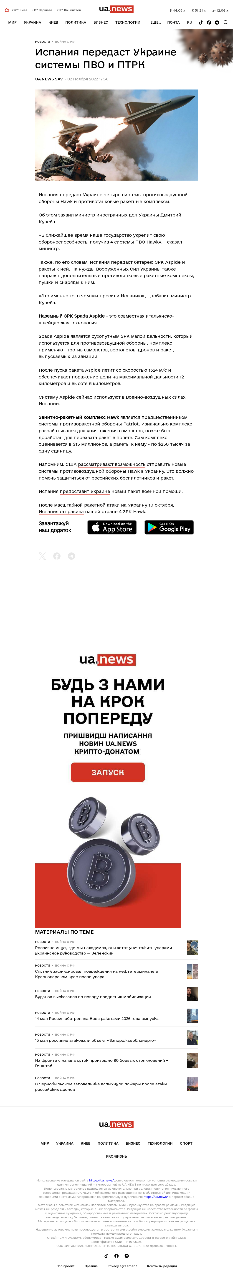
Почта (173, 22)
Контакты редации (162, 1266)
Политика (75, 22)
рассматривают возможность (111, 464)
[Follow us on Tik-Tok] (201, 22)
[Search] (225, 22)
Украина (32, 22)
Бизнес (101, 22)
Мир (12, 22)
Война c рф (65, 41)
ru (189, 22)
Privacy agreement (122, 1266)
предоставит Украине (85, 491)
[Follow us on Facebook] (209, 22)
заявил (66, 214)
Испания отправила (61, 511)
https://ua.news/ (101, 1180)
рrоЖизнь (116, 1156)
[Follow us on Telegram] (217, 22)
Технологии (127, 22)
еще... (155, 22)
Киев (53, 22)
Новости (42, 41)
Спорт (186, 1143)
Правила (91, 1266)
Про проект (65, 1266)
